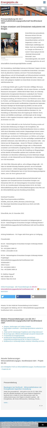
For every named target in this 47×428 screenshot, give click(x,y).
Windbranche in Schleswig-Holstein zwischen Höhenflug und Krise (24, 341)
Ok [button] (43, 425)
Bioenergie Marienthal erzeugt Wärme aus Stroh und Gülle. (12, 47)
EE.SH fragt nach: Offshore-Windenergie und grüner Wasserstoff (23, 334)
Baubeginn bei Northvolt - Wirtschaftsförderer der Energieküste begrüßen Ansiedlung (23, 388)
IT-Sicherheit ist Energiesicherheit (14, 335)
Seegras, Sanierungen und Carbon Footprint (17, 326)
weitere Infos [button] (6, 427)
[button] (8, 296)
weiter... (6, 402)
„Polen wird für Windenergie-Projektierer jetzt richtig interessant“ (23, 332)
